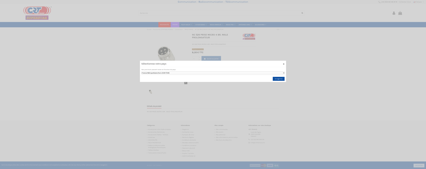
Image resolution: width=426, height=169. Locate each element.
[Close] (283, 64)
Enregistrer (279, 79)
